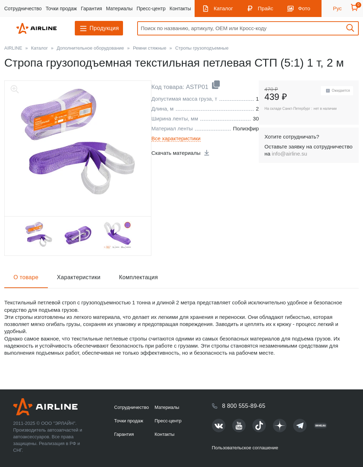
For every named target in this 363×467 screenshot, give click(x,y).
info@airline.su (289, 154)
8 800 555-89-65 (244, 406)
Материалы (119, 8)
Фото (304, 8)
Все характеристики (176, 138)
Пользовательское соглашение (245, 447)
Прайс (265, 8)
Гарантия (91, 8)
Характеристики (79, 277)
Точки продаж (61, 8)
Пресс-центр (151, 8)
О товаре (26, 277)
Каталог (223, 8)
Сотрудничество (22, 8)
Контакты (180, 8)
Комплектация (138, 277)
